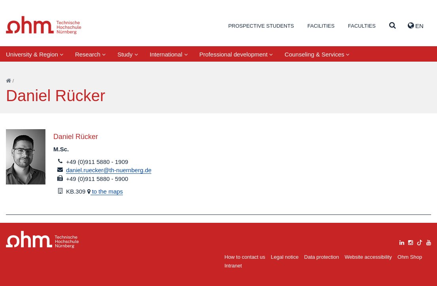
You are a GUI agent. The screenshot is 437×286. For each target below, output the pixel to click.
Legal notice (285, 257)
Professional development (236, 54)
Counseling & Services (316, 54)
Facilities (321, 26)
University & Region (34, 54)
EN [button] (416, 25)
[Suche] (392, 26)
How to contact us (244, 257)
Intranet (233, 266)
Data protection (321, 257)
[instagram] (410, 241)
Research (90, 54)
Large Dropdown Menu (42, 239)
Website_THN (43, 25)
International (169, 54)
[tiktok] (419, 241)
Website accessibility (368, 257)
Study (127, 54)
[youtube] (428, 241)
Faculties (362, 26)
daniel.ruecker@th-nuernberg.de (108, 170)
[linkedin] (401, 241)
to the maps (106, 191)
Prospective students (261, 26)
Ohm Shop (409, 257)
